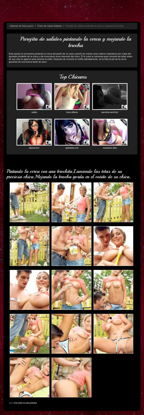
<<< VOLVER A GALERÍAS (23, 403)
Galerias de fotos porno (21, 26)
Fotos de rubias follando (49, 26)
